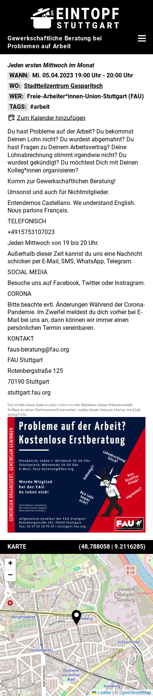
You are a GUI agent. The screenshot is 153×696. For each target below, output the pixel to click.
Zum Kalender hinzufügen (51, 117)
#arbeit (40, 106)
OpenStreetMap (135, 692)
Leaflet (101, 692)
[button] (76, 617)
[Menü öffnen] (141, 38)
